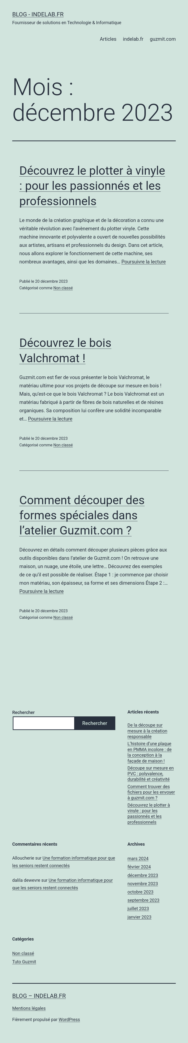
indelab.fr (133, 39)
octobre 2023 (140, 891)
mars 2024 (138, 858)
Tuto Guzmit (24, 961)
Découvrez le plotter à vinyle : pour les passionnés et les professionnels (92, 186)
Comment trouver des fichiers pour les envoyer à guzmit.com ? (151, 792)
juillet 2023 (138, 908)
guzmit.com (163, 39)
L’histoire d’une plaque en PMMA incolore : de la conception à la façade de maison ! (150, 752)
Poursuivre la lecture (143, 262)
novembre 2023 (143, 883)
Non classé (63, 288)
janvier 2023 (140, 917)
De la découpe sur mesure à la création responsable (147, 730)
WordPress (69, 1019)
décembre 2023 (143, 875)
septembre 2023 (144, 900)
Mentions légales (29, 1008)
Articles (108, 39)
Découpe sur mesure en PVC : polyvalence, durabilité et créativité (151, 773)
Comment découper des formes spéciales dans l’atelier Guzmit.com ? (82, 515)
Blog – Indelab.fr (39, 996)
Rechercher (23, 712)
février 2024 (139, 866)
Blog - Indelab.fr (38, 14)
